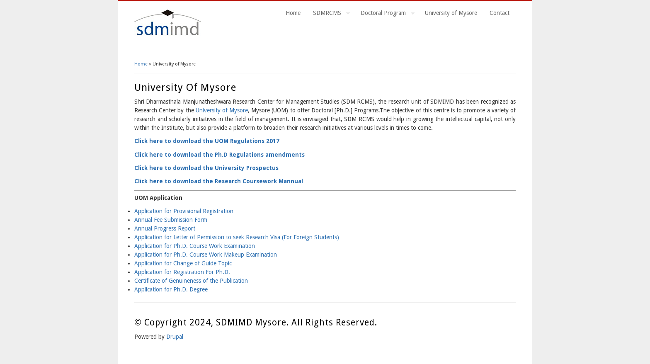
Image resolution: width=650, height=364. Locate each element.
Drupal (174, 336)
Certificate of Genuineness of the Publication (191, 280)
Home (293, 13)
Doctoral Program (384, 14)
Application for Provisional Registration (183, 211)
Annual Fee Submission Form (170, 219)
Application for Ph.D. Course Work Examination (194, 246)
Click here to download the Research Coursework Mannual (218, 181)
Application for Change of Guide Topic (183, 263)
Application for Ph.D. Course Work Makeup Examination (205, 254)
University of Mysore (451, 13)
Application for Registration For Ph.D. (182, 272)
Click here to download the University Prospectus (206, 168)
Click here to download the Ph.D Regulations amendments (219, 154)
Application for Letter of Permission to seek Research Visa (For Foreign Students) (236, 237)
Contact (499, 13)
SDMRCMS (328, 14)
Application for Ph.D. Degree (171, 289)
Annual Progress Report (164, 228)
